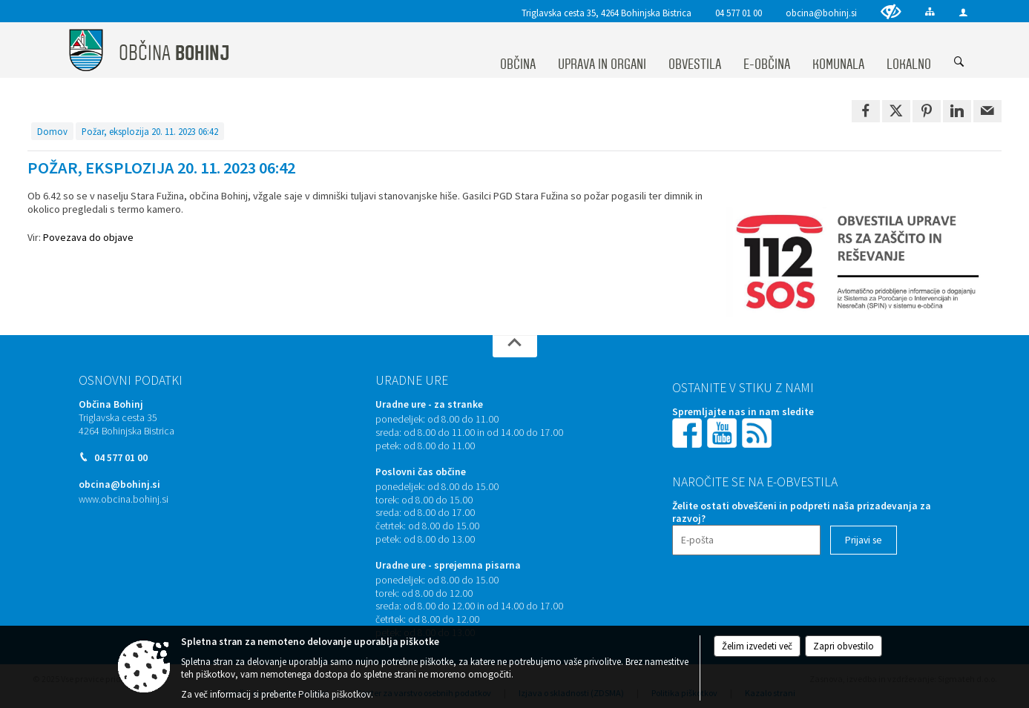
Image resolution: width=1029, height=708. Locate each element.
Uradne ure (411, 380)
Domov (52, 131)
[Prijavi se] (863, 540)
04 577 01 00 (738, 13)
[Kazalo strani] (930, 11)
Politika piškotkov (334, 694)
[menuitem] (518, 50)
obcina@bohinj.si (821, 13)
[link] (866, 111)
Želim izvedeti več (757, 646)
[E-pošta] (746, 540)
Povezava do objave (88, 237)
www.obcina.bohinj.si (123, 499)
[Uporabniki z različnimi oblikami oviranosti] (891, 11)
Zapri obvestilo (843, 646)
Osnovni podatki (131, 380)
